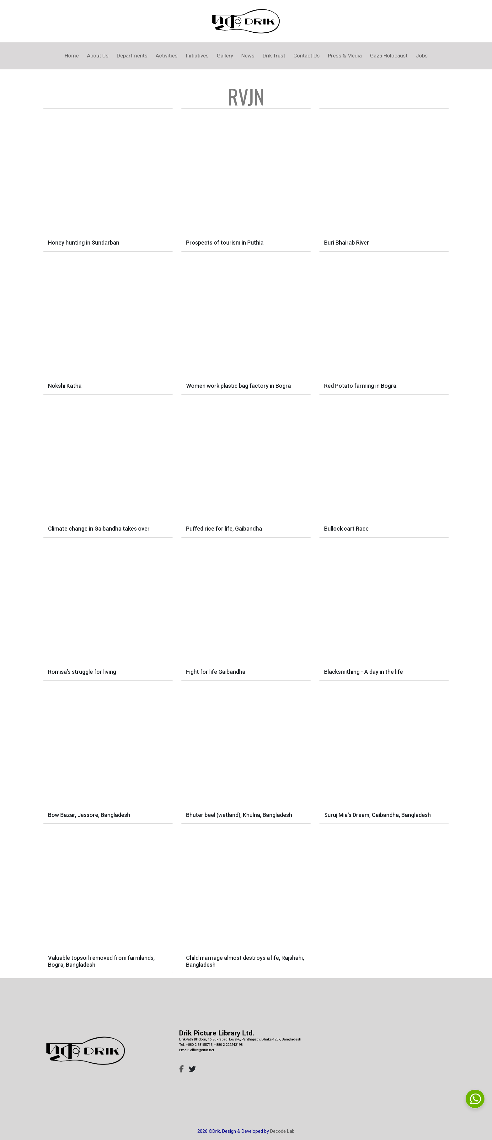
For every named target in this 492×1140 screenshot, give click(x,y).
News (247, 55)
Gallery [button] (225, 55)
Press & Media (345, 55)
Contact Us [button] (306, 55)
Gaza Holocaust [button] (389, 55)
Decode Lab (282, 1131)
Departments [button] (132, 55)
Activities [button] (167, 55)
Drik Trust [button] (274, 55)
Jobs (422, 55)
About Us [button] (98, 55)
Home (72, 55)
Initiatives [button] (197, 55)
